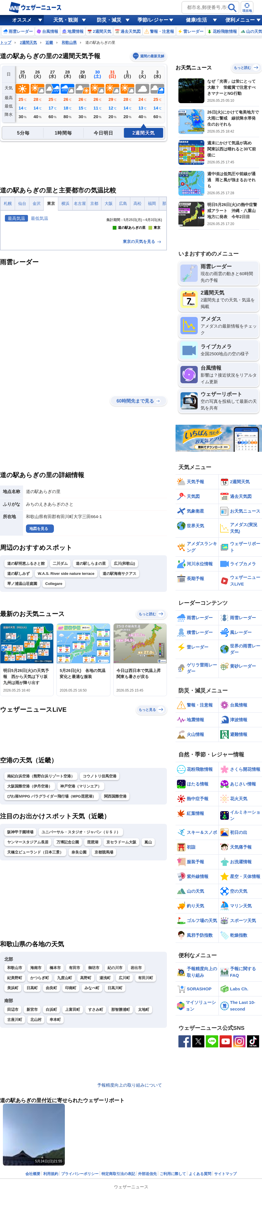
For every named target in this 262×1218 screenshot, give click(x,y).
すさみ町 (95, 1088)
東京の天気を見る (142, 320)
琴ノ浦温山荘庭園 (22, 662)
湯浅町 (105, 1056)
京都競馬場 (104, 930)
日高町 (32, 1066)
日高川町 (115, 1066)
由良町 (51, 1066)
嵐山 (148, 920)
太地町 (143, 1088)
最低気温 (39, 218)
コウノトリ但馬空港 (99, 854)
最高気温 (16, 218)
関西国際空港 (115, 875)
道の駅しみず (18, 652)
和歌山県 (69, 42)
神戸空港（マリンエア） (80, 864)
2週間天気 (28, 42)
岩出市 (136, 1046)
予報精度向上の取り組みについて (129, 1135)
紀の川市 (115, 1046)
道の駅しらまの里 (91, 642)
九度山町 (64, 1056)
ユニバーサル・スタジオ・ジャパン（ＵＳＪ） (81, 910)
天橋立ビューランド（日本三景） (35, 930)
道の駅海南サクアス (119, 652)
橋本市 (55, 1046)
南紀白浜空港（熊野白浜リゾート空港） (41, 854)
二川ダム (60, 642)
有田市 (74, 1046)
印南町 (70, 1066)
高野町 (85, 1056)
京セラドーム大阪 (121, 920)
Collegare (53, 662)
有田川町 (145, 1056)
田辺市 (12, 1088)
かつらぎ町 (39, 1056)
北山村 (36, 1098)
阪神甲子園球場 (20, 910)
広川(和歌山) (124, 642)
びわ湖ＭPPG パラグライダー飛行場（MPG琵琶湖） (51, 875)
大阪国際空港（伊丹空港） (29, 864)
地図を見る (38, 607)
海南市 (36, 1046)
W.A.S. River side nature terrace (66, 652)
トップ (5, 42)
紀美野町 (14, 1056)
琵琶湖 (92, 920)
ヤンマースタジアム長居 (27, 920)
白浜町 (51, 1088)
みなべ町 (91, 1066)
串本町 (55, 1098)
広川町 (124, 1056)
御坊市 (93, 1046)
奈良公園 (78, 930)
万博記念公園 (67, 920)
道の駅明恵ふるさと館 (26, 642)
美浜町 (12, 1066)
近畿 (49, 42)
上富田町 (72, 1088)
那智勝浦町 (120, 1088)
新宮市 (32, 1088)
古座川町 (14, 1098)
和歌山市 (14, 1046)
